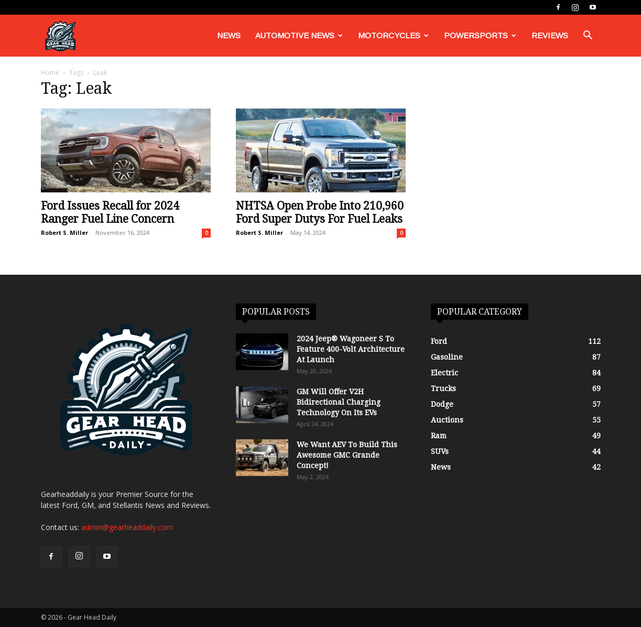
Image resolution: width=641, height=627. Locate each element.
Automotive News (299, 35)
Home (50, 72)
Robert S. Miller (64, 232)
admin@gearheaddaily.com (127, 527)
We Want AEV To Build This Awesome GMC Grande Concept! (347, 455)
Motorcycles (393, 35)
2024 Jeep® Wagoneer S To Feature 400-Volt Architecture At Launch (351, 349)
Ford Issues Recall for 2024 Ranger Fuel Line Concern (110, 212)
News (229, 35)
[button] (588, 36)
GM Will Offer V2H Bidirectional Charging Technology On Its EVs (339, 402)
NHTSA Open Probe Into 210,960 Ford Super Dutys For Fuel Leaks (320, 212)
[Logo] (60, 36)
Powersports (480, 35)
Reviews (549, 35)
